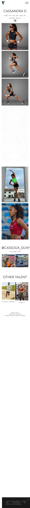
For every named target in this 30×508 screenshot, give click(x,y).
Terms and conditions (15, 260)
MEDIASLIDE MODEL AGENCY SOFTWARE (15, 261)
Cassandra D (15, 11)
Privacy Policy (15, 259)
